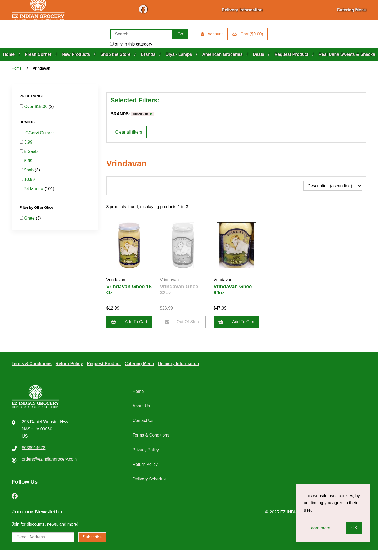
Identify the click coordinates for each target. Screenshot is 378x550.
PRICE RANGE (32, 96)
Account (212, 34)
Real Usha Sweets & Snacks (347, 54)
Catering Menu (351, 10)
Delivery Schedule (150, 479)
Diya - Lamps (179, 54)
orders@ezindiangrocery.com (49, 459)
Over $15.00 (36, 106)
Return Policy (69, 363)
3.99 (28, 142)
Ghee (30, 218)
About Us (141, 406)
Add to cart (129, 322)
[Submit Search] (180, 34)
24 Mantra (34, 189)
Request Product (291, 54)
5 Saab (31, 151)
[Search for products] (141, 34)
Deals (258, 54)
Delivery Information (242, 10)
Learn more (319, 528)
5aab (29, 170)
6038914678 (33, 448)
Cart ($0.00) (247, 34)
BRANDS (27, 122)
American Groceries (222, 54)
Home (9, 54)
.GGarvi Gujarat (39, 133)
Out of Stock (183, 322)
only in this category (131, 44)
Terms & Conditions (32, 363)
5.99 (28, 160)
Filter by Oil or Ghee (37, 208)
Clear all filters (128, 132)
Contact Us (143, 420)
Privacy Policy (146, 450)
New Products (76, 54)
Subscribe (92, 537)
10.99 (29, 179)
